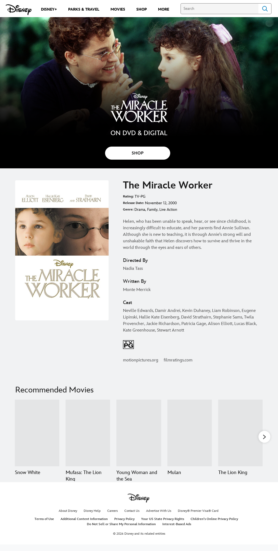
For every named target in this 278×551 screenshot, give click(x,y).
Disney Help (92, 517)
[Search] (219, 8)
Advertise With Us (158, 517)
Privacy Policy (124, 526)
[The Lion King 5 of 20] (240, 433)
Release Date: (133, 203)
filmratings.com (178, 360)
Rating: (128, 196)
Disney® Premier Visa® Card (198, 517)
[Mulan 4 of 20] (190, 433)
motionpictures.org (140, 360)
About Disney (68, 517)
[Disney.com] (18, 9)
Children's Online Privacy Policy (214, 526)
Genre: (128, 210)
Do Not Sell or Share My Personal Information (121, 531)
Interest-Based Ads (176, 531)
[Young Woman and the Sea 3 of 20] (138, 433)
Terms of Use (44, 526)
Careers (112, 517)
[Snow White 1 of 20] (37, 433)
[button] (264, 437)
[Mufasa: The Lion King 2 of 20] (88, 433)
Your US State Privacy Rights (162, 526)
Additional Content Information (84, 526)
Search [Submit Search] (265, 8)
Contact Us (132, 517)
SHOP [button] (138, 153)
